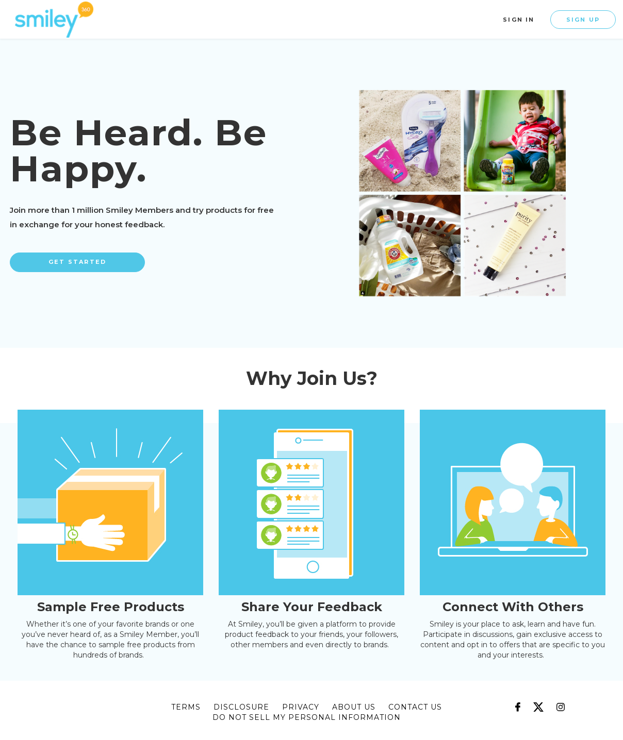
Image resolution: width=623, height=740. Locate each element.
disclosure (241, 707)
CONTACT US (415, 707)
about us (353, 707)
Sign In (518, 19)
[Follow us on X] (538, 702)
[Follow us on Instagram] (560, 702)
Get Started (77, 261)
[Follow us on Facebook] (517, 702)
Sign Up (583, 19)
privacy (300, 707)
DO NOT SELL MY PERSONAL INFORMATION (306, 717)
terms (186, 707)
